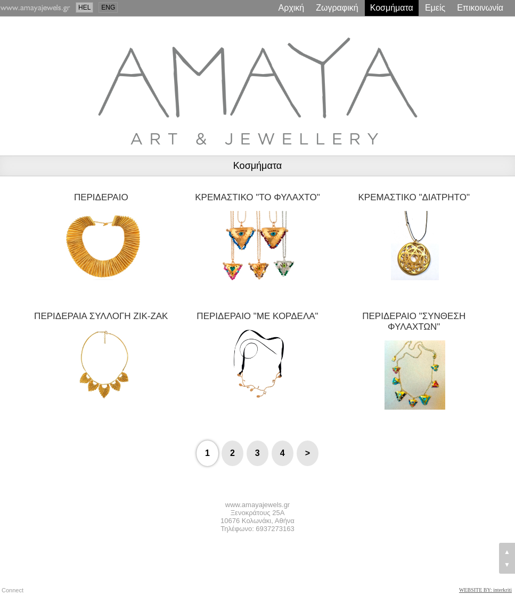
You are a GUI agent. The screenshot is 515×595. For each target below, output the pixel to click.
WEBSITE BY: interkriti (485, 590)
